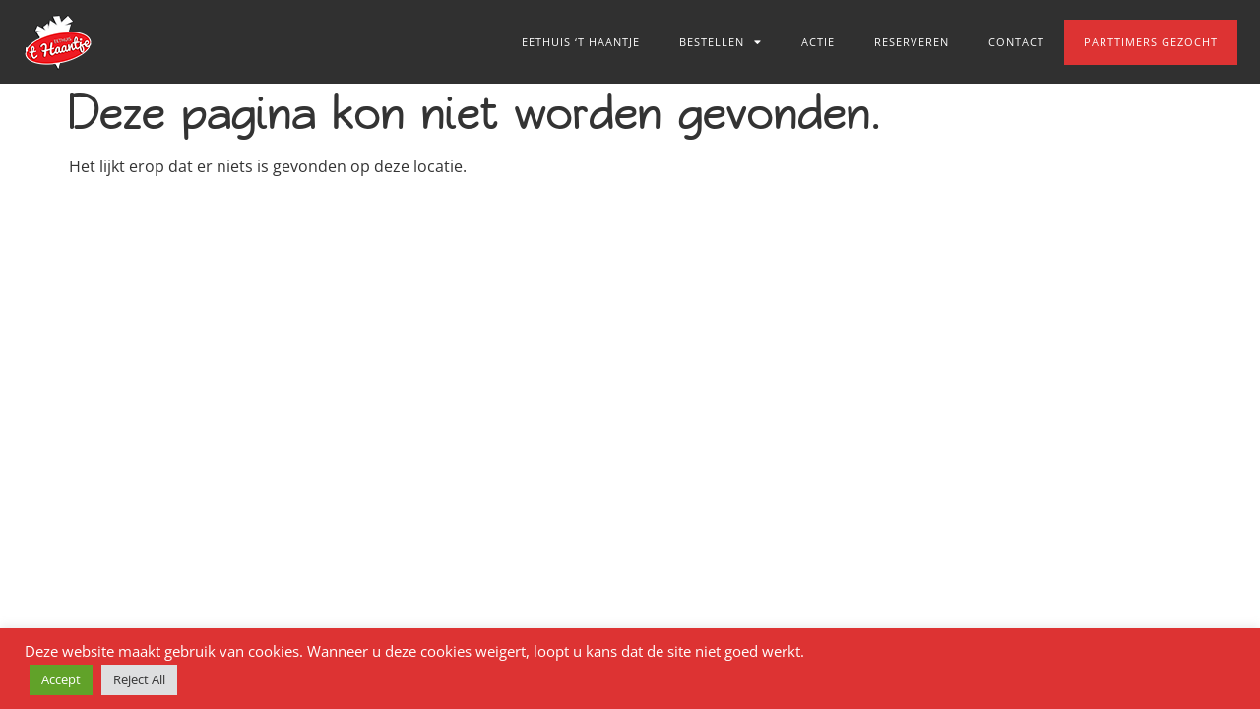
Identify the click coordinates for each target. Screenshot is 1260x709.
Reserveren (911, 41)
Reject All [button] (139, 679)
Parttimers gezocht (1151, 41)
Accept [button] (61, 679)
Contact (1016, 41)
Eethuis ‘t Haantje (581, 41)
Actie (818, 41)
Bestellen (720, 42)
